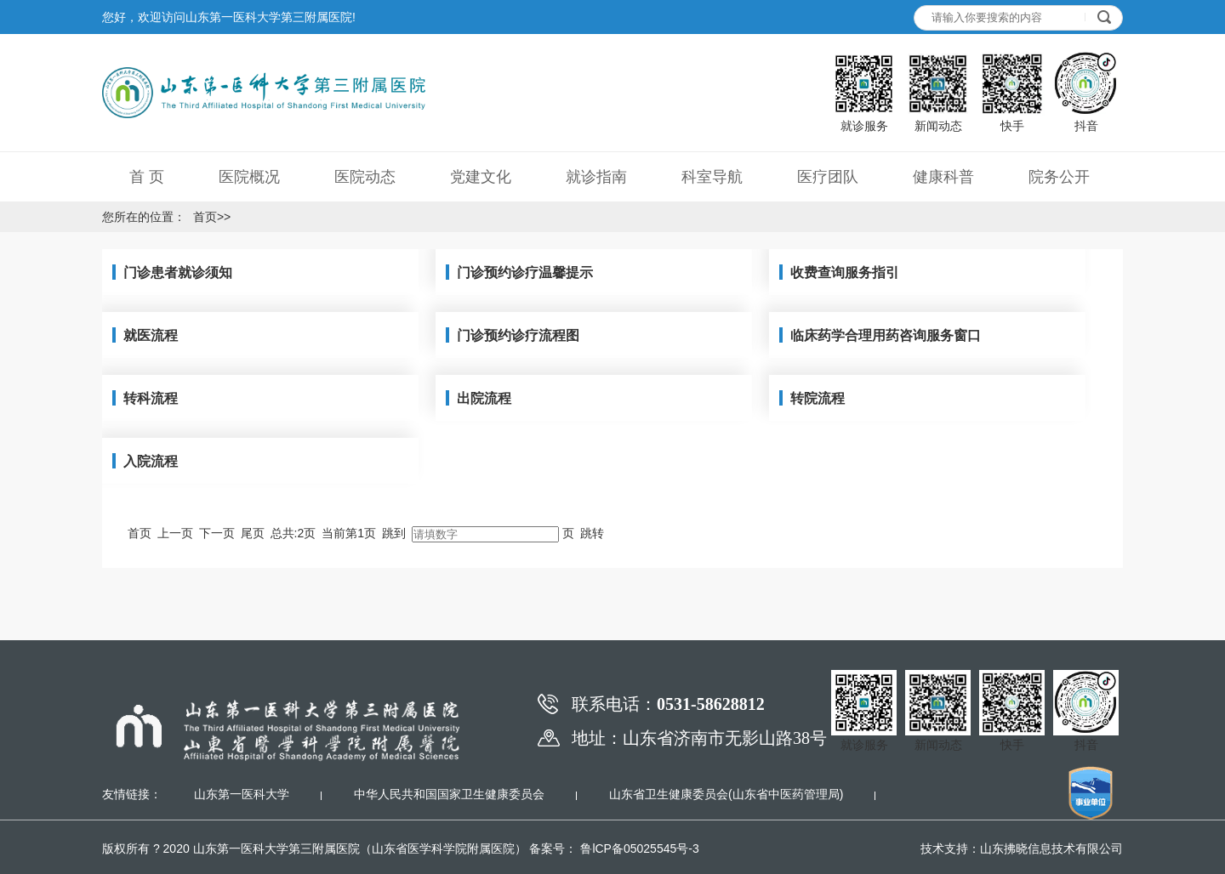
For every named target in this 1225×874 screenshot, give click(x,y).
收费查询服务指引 (844, 272)
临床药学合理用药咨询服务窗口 (885, 335)
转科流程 (150, 398)
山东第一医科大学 (241, 794)
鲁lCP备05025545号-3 (638, 848)
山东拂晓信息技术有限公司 (1051, 848)
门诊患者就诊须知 (177, 272)
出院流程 (484, 398)
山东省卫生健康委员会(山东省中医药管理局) (726, 794)
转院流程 (817, 398)
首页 (205, 217)
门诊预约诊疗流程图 (518, 335)
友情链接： (132, 794)
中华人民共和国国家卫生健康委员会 (449, 794)
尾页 (253, 533)
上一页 (175, 533)
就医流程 (150, 335)
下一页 (217, 533)
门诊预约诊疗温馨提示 (525, 272)
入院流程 (150, 461)
